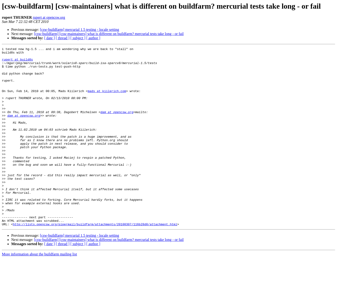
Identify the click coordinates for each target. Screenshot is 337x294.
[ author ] (93, 38)
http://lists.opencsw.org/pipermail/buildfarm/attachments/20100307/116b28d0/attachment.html (95, 260)
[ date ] (49, 38)
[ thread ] (63, 38)
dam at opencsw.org (116, 125)
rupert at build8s (17, 62)
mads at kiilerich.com (107, 100)
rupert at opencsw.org (49, 17)
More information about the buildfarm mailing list (39, 290)
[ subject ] (77, 38)
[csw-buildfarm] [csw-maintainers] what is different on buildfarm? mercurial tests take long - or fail (109, 34)
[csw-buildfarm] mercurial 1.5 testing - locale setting (79, 30)
